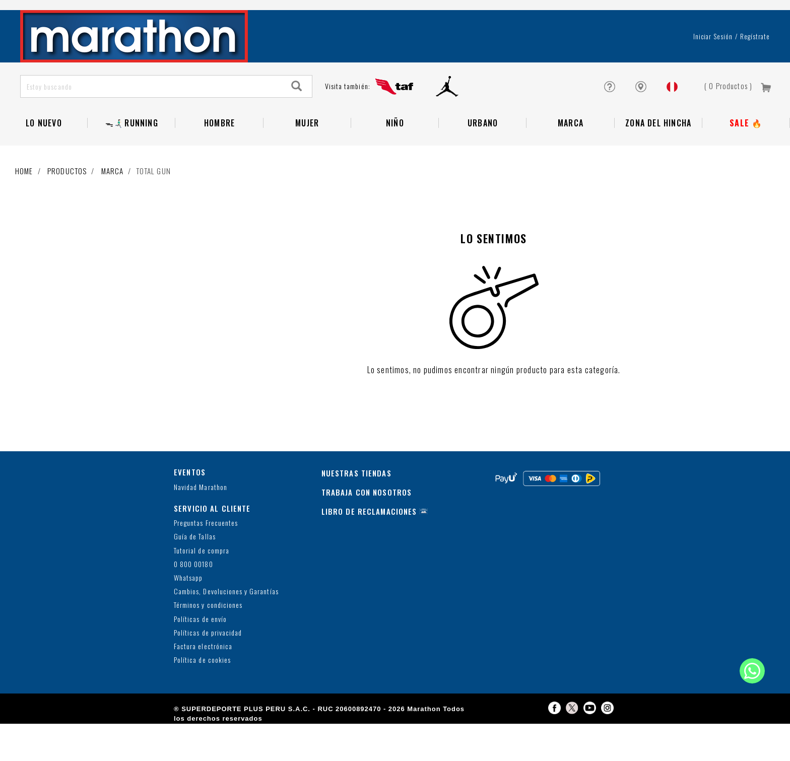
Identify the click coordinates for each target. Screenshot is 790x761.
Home (24, 208)
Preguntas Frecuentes (206, 560)
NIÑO (395, 160)
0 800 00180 (193, 601)
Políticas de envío (200, 656)
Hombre (219, 160)
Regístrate (755, 73)
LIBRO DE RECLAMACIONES (369, 548)
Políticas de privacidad (208, 670)
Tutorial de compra (201, 588)
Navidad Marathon (200, 524)
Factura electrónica (203, 683)
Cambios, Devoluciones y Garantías (226, 629)
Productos (67, 208)
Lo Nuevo (44, 160)
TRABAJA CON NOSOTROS (366, 529)
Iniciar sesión (713, 73)
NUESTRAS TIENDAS (356, 510)
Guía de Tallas (195, 574)
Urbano (483, 160)
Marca (570, 160)
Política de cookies (202, 697)
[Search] (297, 123)
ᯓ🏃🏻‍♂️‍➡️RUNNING (131, 160)
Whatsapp (188, 615)
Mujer (307, 160)
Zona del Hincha (658, 160)
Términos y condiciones (208, 642)
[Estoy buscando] (151, 123)
